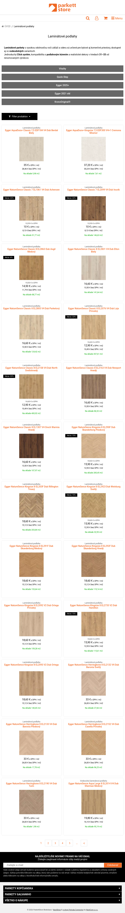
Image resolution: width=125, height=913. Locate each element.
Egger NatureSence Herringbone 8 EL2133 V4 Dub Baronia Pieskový (31, 724)
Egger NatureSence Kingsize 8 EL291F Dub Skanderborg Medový (31, 546)
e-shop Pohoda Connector (73, 910)
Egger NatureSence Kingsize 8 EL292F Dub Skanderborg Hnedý (93, 546)
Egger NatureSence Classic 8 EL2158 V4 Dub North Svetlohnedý (31, 368)
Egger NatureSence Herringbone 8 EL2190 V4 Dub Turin (31, 783)
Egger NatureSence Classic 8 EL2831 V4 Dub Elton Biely (93, 249)
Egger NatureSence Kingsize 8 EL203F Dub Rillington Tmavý (31, 487)
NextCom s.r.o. (92, 910)
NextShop (57, 910)
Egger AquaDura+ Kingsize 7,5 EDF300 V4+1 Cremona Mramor (93, 130)
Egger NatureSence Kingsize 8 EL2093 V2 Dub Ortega (31, 663)
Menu (117, 18)
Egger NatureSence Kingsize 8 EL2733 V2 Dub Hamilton (93, 605)
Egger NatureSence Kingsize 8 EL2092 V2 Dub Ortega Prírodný (31, 605)
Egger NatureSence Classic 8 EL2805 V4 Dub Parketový (31, 307)
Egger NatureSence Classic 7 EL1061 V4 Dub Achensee (31, 188)
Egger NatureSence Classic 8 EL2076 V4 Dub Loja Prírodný (93, 308)
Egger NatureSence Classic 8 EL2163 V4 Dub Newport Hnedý (93, 368)
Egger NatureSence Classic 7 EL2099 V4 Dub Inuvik (93, 188)
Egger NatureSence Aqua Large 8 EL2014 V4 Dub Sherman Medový (93, 783)
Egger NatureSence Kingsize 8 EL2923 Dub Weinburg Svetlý (93, 487)
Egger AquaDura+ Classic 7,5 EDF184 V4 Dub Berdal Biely (31, 130)
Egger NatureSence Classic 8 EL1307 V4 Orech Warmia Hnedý (31, 427)
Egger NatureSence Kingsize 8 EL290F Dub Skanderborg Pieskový (93, 427)
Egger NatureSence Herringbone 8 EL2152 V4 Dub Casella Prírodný (93, 724)
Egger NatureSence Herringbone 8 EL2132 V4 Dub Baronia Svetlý (93, 665)
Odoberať (112, 865)
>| (84, 843)
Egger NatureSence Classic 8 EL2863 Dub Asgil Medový (31, 249)
